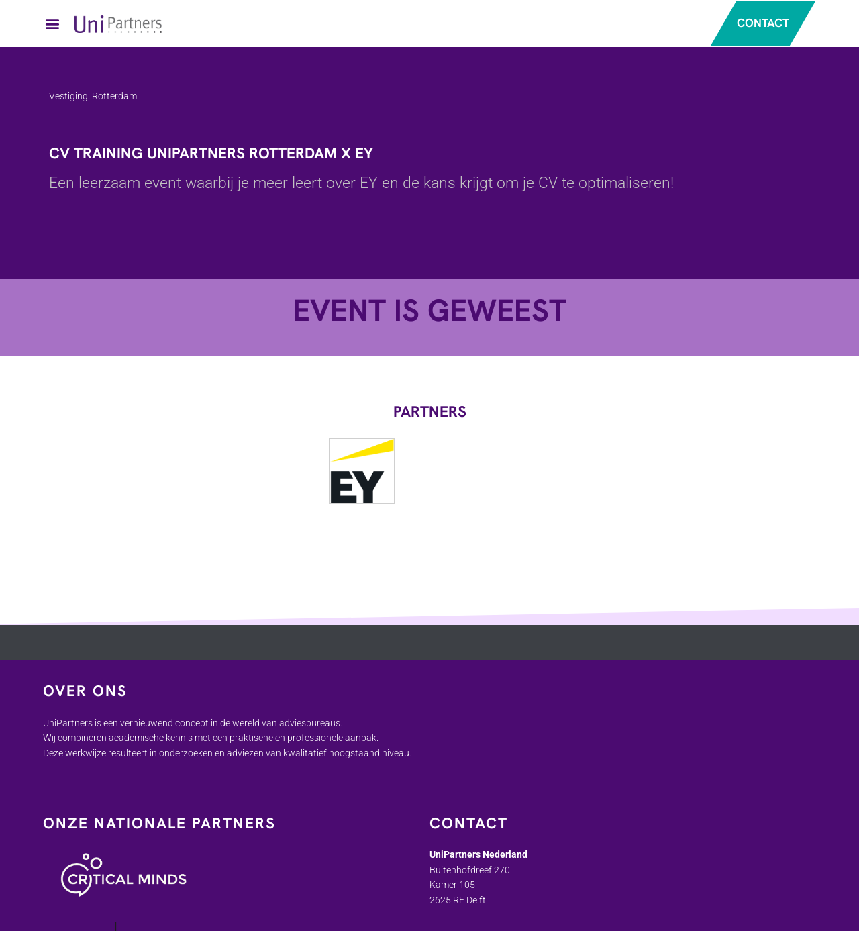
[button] (52, 24)
